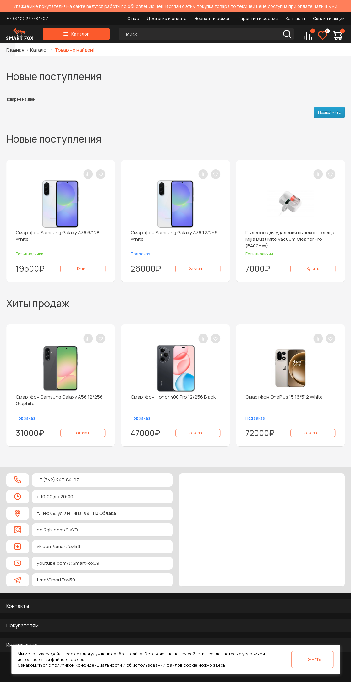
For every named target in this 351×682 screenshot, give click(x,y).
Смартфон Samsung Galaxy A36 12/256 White (174, 235)
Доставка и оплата (167, 18)
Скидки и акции (329, 18)
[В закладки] (101, 174)
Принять (312, 659)
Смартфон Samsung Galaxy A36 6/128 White (58, 235)
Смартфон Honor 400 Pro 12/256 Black (173, 396)
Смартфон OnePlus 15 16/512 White (284, 396)
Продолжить (329, 112)
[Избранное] (322, 35)
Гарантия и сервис (258, 18)
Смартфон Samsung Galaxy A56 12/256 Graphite (59, 400)
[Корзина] (338, 35)
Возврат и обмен (213, 18)
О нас (133, 18)
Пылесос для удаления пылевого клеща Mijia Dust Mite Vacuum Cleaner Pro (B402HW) (289, 239)
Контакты (295, 18)
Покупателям (22, 625)
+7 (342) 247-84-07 (27, 18)
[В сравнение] (88, 174)
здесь (219, 665)
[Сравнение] (308, 35)
